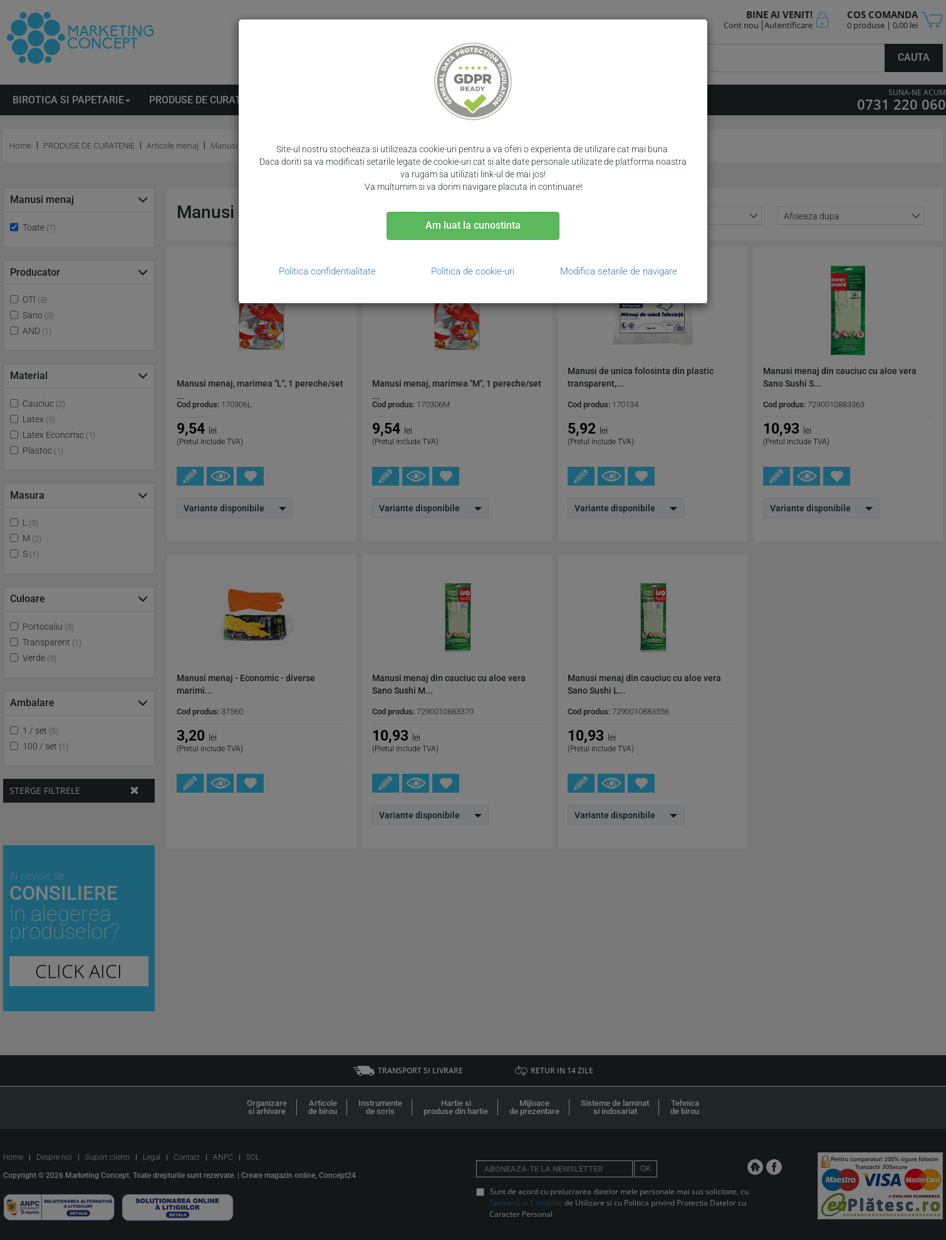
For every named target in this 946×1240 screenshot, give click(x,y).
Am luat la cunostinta (473, 225)
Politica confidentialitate (327, 271)
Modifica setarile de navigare (618, 271)
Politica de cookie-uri (472, 271)
